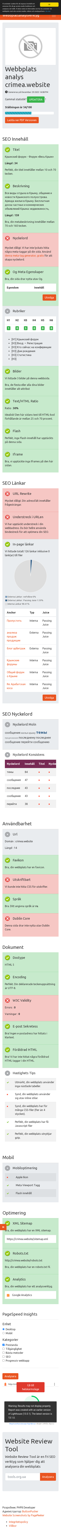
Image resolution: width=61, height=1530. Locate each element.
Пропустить (14, 620)
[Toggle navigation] (53, 15)
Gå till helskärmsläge (30, 1387)
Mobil (9, 1333)
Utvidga (49, 297)
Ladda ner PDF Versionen (22, 120)
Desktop (10, 1329)
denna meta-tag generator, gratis (24, 255)
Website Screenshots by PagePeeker (23, 1515)
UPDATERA (35, 99)
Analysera (10, 1376)
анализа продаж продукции (13, 636)
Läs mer (48, 11)
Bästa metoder (14, 1352)
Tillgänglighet (14, 1348)
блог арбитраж (16, 648)
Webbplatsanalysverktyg (21, 15)
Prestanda (12, 1344)
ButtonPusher (30, 1511)
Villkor (13, 1525)
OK (49, 4)
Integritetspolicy (18, 1521)
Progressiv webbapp (17, 1360)
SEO (8, 1356)
